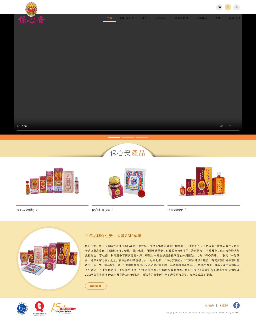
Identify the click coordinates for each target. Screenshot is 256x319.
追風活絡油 (175, 210)
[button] (31, 12)
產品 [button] (145, 18)
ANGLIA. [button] (236, 312)
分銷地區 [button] (202, 18)
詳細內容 (95, 286)
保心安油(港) (25, 210)
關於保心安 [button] (127, 18)
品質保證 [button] (161, 18)
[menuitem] (219, 7)
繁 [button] (228, 7)
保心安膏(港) (101, 210)
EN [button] (219, 7)
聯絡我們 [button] (234, 18)
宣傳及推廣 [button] (181, 18)
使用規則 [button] (209, 305)
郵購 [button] (218, 18)
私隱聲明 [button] (224, 305)
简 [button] (236, 7)
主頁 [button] (109, 18)
